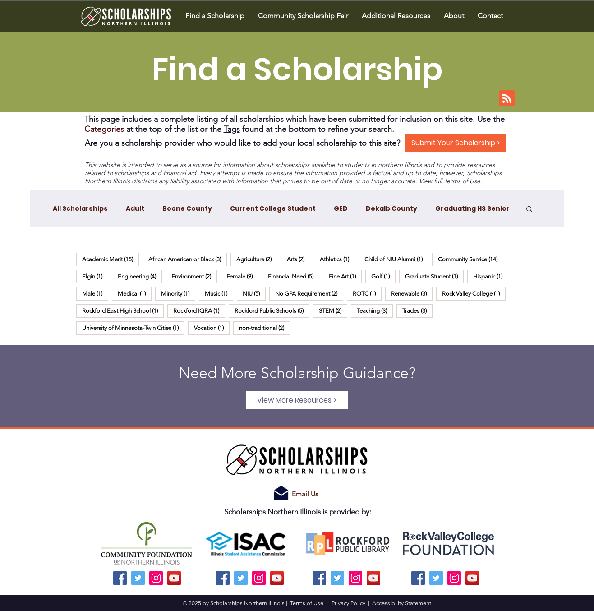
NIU (254, 293)
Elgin (95, 276)
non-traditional (264, 327)
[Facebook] (120, 578)
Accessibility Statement (401, 603)
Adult (135, 209)
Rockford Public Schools (272, 310)
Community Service (470, 259)
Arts (298, 259)
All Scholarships (80, 209)
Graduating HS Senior (472, 209)
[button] (454, 15)
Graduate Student (434, 276)
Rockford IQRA (199, 310)
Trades (417, 310)
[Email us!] (281, 493)
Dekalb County (391, 209)
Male (95, 293)
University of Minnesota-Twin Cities (133, 327)
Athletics (337, 259)
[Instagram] (156, 578)
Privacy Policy (348, 603)
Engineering (140, 276)
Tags (232, 129)
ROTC (367, 293)
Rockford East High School (123, 310)
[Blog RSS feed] (507, 98)
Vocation (212, 327)
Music (219, 293)
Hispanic (490, 276)
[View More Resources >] (297, 400)
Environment (194, 276)
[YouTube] (174, 578)
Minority (178, 293)
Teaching (375, 310)
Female (242, 276)
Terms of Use (462, 181)
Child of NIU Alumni (396, 259)
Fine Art (345, 276)
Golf (383, 276)
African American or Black (187, 259)
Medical (135, 293)
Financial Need (293, 276)
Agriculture (256, 259)
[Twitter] (138, 578)
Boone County (187, 209)
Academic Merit (110, 259)
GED (341, 209)
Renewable (412, 293)
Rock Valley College (474, 293)
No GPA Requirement (309, 293)
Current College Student (273, 209)
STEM (333, 310)
